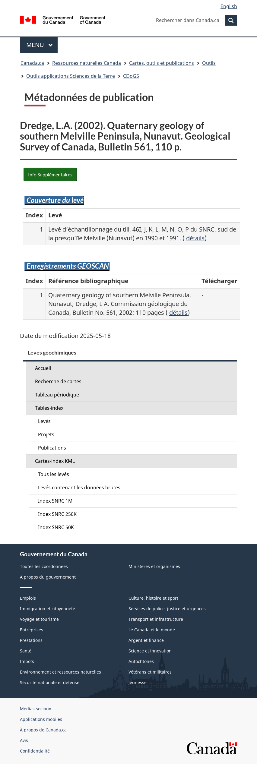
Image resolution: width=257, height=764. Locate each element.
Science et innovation (150, 651)
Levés (44, 421)
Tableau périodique (57, 394)
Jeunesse (137, 682)
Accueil (43, 368)
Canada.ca (32, 63)
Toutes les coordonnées (44, 566)
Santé (25, 651)
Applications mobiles (41, 719)
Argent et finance (146, 640)
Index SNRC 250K (57, 514)
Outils (209, 63)
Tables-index (49, 408)
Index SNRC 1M (55, 500)
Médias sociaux (35, 709)
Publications (52, 447)
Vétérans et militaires (150, 672)
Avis (24, 740)
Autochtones (141, 661)
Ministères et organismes (154, 566)
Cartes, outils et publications (161, 63)
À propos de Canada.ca (43, 730)
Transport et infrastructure (155, 619)
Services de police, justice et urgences (167, 608)
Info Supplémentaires (50, 174)
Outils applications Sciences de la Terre (70, 76)
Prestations (31, 640)
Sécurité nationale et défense (49, 682)
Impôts (27, 661)
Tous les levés (53, 474)
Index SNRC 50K (56, 527)
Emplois (28, 598)
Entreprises (31, 630)
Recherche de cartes (58, 381)
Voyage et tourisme (39, 619)
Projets (46, 434)
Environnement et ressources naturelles (60, 672)
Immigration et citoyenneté (47, 608)
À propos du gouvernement (48, 577)
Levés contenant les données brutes (79, 487)
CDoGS (131, 76)
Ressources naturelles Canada (86, 63)
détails (195, 238)
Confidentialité (35, 751)
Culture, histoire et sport (153, 598)
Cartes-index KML (55, 461)
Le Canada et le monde (151, 630)
